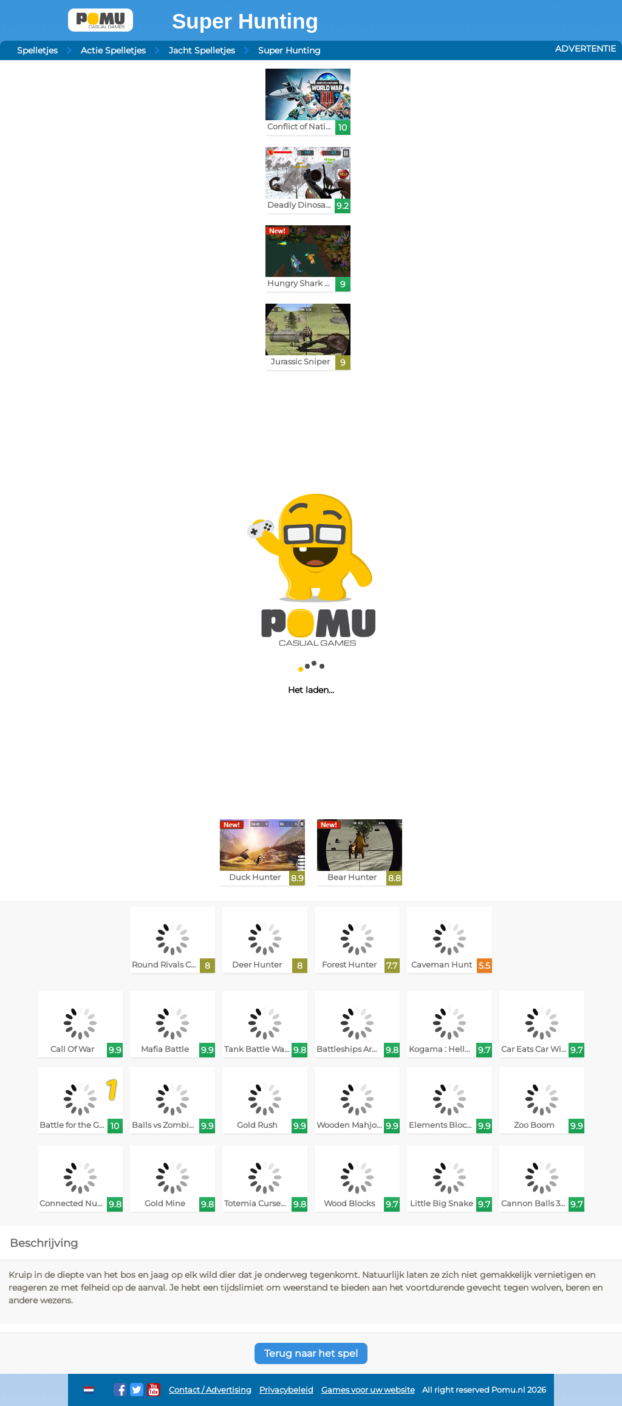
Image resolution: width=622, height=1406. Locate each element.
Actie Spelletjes (113, 50)
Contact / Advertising (210, 1389)
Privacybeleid (286, 1389)
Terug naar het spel (311, 1353)
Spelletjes (37, 50)
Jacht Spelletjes (202, 50)
